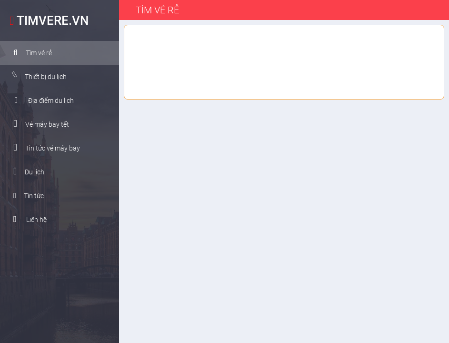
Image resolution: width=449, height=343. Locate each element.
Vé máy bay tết (38, 124)
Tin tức (25, 196)
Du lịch (25, 171)
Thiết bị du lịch (36, 76)
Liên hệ (27, 219)
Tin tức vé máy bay (43, 147)
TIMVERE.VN (47, 20)
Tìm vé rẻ (29, 53)
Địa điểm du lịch (41, 100)
